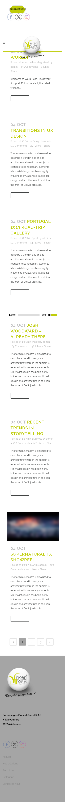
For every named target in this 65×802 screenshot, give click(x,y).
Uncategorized (40, 62)
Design (36, 141)
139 (35, 242)
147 (38, 443)
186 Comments (21, 443)
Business (37, 438)
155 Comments (19, 242)
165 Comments (19, 346)
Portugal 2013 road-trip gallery (31, 227)
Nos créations (10, 763)
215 (35, 146)
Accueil (7, 756)
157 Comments (19, 145)
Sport (35, 238)
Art (34, 565)
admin (14, 66)
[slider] (28, 315)
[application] (33, 315)
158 (36, 346)
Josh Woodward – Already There (28, 331)
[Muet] (49, 315)
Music (35, 341)
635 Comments (29, 66)
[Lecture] (10, 315)
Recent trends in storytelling (27, 428)
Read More (20, 98)
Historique (8, 777)
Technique (8, 770)
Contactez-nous (11, 783)
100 (31, 569)
